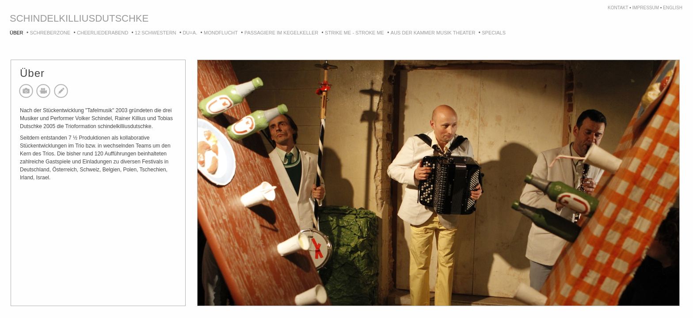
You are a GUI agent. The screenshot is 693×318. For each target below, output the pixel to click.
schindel (34, 18)
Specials (494, 32)
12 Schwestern (155, 32)
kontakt (618, 7)
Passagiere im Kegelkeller (281, 32)
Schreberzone (50, 32)
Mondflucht (221, 32)
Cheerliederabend (102, 32)
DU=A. (190, 32)
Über (16, 32)
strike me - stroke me (354, 32)
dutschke (121, 18)
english (672, 7)
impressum (645, 7)
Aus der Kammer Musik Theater (433, 32)
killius (77, 18)
